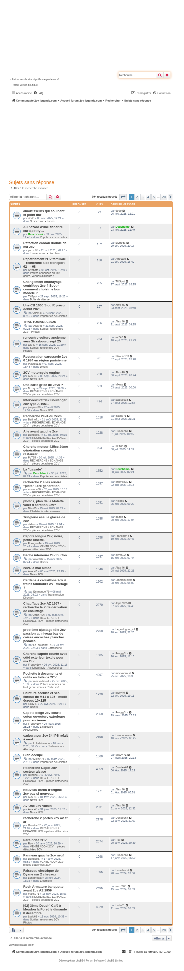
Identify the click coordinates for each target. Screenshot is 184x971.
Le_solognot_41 (43, 644)
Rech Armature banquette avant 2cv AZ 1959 (43, 888)
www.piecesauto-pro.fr (21, 944)
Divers (44, 366)
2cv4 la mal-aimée (37, 568)
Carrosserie (55, 647)
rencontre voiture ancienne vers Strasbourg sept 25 (44, 339)
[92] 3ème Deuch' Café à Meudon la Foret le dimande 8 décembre (45, 909)
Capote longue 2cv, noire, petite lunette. (43, 538)
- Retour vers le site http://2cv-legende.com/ (34, 79)
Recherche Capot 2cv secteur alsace (40, 769)
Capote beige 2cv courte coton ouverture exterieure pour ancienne (44, 716)
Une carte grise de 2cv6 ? (43, 385)
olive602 (38, 559)
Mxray (32, 388)
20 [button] (164, 197)
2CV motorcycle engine (41, 372)
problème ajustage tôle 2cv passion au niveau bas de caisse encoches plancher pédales (44, 635)
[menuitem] (38, 93)
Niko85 (32, 508)
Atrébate (33, 269)
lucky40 (32, 703)
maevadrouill (41, 681)
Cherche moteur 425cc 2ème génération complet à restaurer (45, 450)
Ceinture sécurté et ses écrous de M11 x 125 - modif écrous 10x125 (45, 696)
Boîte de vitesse (40, 299)
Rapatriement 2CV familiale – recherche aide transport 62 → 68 (44, 262)
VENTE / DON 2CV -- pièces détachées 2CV (44, 548)
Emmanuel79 (41, 591)
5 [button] (154, 197)
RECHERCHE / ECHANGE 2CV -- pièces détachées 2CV (43, 393)
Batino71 (33, 419)
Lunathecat (35, 877)
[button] (123, 197)
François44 (35, 543)
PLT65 (32, 457)
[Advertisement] (96, 140)
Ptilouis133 (35, 363)
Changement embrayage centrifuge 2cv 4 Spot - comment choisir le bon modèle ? (42, 287)
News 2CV (36, 378)
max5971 (33, 893)
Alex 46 (37, 312)
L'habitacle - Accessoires (45, 511)
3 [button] (143, 197)
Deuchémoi (35, 234)
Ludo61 (32, 916)
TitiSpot (32, 296)
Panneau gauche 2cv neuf (43, 855)
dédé (31, 218)
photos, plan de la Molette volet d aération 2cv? (43, 503)
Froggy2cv (34, 664)
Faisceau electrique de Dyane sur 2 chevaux (40, 872)
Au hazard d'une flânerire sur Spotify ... (43, 229)
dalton (32, 524)
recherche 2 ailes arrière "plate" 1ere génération (42, 484)
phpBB (79, 960)
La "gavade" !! (34, 469)
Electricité (46, 880)
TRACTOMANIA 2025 (39, 322)
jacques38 (34, 407)
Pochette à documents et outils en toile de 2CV (42, 675)
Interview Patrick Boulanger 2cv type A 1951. (45, 402)
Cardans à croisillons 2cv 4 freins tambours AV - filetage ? (45, 584)
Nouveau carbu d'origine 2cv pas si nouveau (42, 791)
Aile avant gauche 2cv (40, 431)
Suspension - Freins (42, 221)
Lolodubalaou (41, 743)
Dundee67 (34, 434)
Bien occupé (33, 755)
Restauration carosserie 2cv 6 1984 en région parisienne (45, 358)
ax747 (32, 344)
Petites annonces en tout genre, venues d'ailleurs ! (41, 274)
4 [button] (148, 197)
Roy (30, 843)
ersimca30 (34, 489)
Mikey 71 (38, 758)
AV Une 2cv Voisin (37, 806)
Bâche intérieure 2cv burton (45, 555)
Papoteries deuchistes (53, 237)
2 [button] (137, 197)
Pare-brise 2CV (35, 840)
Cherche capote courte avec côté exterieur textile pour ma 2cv (45, 657)
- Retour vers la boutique (24, 85)
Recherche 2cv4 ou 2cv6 (42, 416)
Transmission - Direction (45, 253)
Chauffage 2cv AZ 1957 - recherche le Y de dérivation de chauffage (45, 607)
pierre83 (33, 250)
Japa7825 (39, 614)
